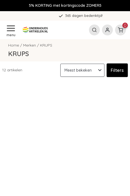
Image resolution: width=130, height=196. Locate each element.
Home (13, 45)
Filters (117, 70)
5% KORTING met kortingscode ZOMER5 (65, 5)
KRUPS (46, 45)
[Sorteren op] (82, 70)
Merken (29, 45)
